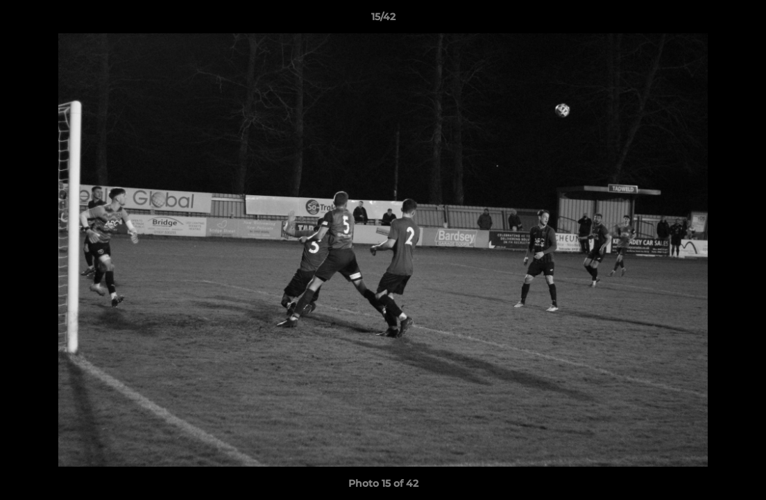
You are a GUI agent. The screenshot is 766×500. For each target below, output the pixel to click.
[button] (741, 20)
